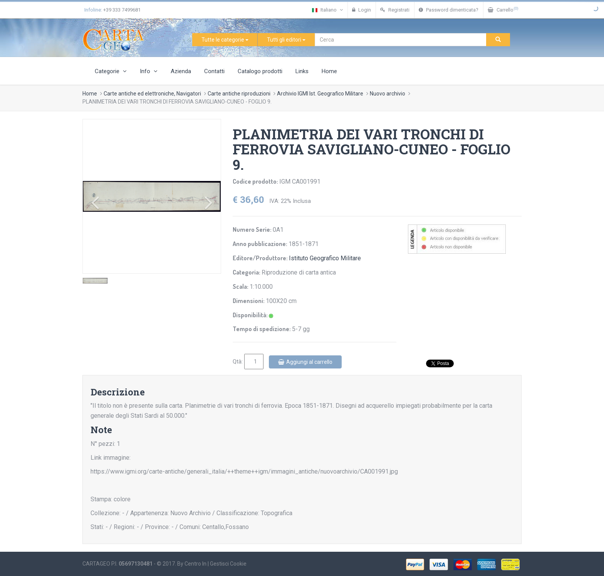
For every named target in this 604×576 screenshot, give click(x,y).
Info (149, 71)
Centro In (195, 564)
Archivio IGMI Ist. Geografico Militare (320, 93)
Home (329, 71)
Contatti (214, 71)
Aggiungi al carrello (305, 362)
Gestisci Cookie (228, 564)
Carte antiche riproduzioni (239, 93)
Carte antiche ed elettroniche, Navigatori (152, 93)
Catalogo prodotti (260, 71)
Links (302, 71)
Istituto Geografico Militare (325, 258)
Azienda (181, 71)
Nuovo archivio (387, 93)
